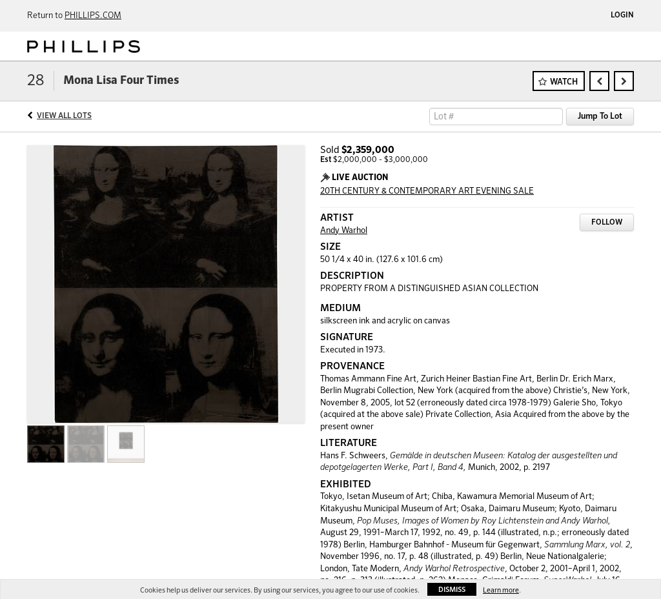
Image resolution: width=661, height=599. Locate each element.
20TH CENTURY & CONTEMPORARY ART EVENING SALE (427, 191)
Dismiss (451, 589)
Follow (606, 223)
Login (622, 15)
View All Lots (64, 116)
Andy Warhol (343, 231)
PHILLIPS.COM (93, 16)
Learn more (501, 590)
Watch (564, 82)
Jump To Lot (600, 116)
